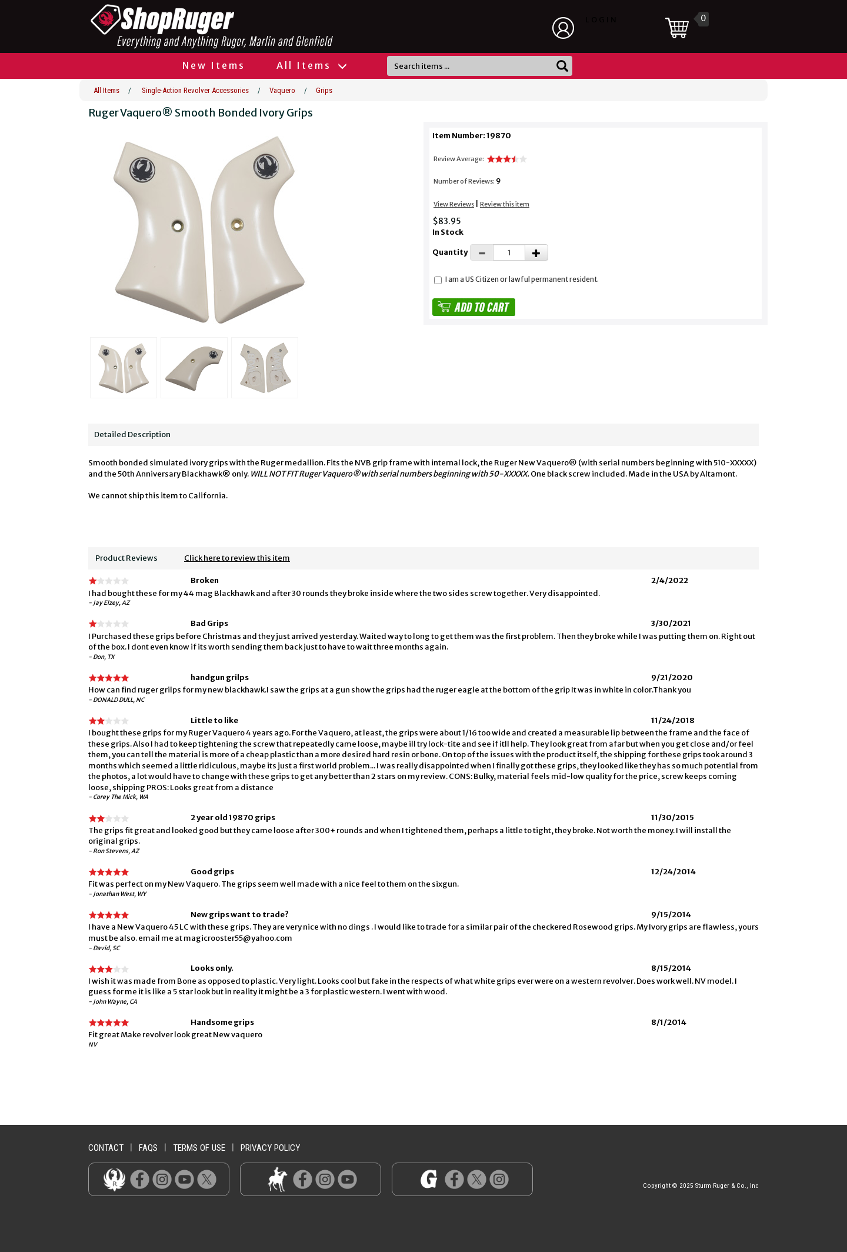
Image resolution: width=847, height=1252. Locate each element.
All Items (311, 65)
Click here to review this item (237, 558)
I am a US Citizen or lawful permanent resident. (522, 279)
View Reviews (453, 204)
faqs (148, 1148)
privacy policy (270, 1148)
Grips (324, 90)
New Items (213, 65)
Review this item (504, 204)
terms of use (199, 1148)
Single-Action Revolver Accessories (195, 90)
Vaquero (282, 90)
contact (106, 1148)
